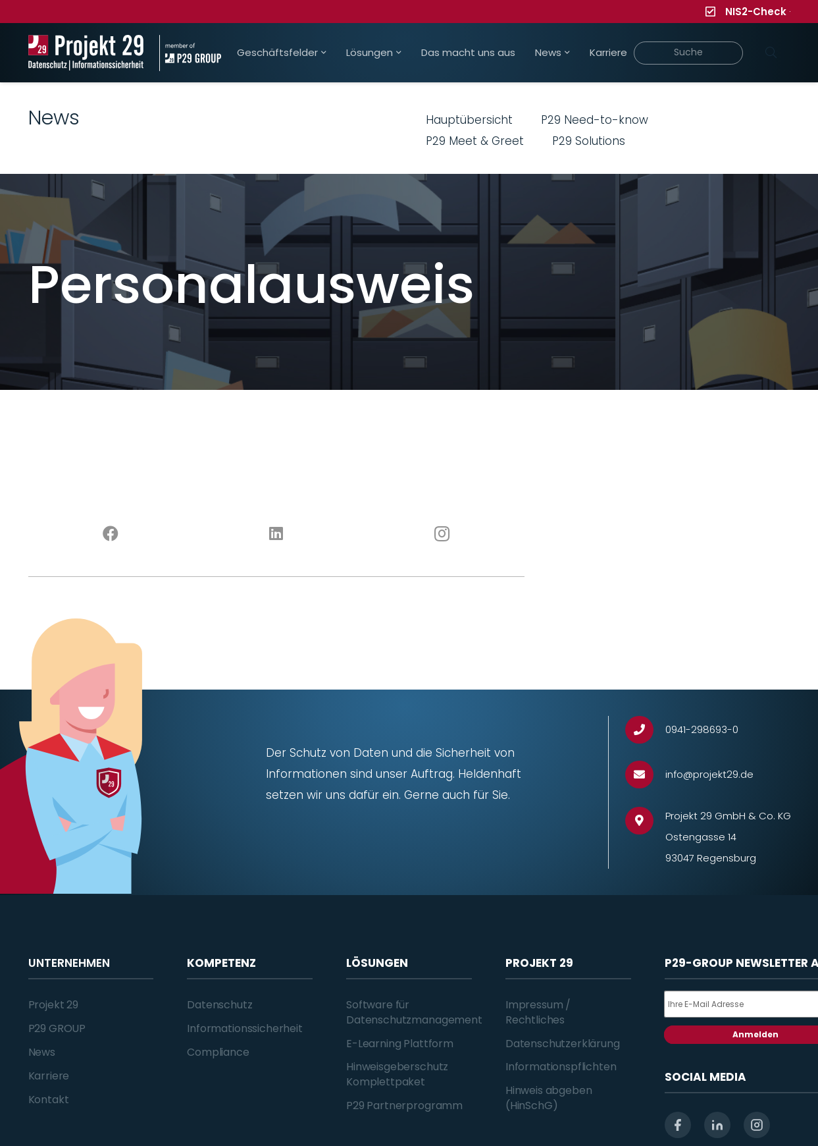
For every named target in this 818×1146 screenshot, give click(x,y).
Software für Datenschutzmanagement (414, 1012)
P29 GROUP (57, 1028)
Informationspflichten (561, 1066)
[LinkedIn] (276, 534)
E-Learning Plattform (399, 1043)
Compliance (218, 1052)
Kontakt (48, 1099)
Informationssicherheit (244, 1028)
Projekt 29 (53, 1004)
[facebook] (678, 1125)
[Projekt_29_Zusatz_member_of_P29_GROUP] (190, 53)
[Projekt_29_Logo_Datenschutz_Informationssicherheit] (86, 53)
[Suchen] (771, 53)
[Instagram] (442, 534)
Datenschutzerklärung (562, 1043)
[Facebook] (111, 534)
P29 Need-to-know (594, 120)
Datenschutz (219, 1004)
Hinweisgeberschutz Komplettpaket (397, 1074)
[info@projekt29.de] (645, 775)
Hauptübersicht (469, 120)
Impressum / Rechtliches (538, 1012)
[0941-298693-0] (645, 730)
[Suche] (688, 53)
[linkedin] (717, 1125)
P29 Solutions (588, 141)
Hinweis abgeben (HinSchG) (548, 1097)
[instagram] (757, 1125)
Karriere (49, 1075)
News (41, 1052)
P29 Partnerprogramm (404, 1105)
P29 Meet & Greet (475, 141)
